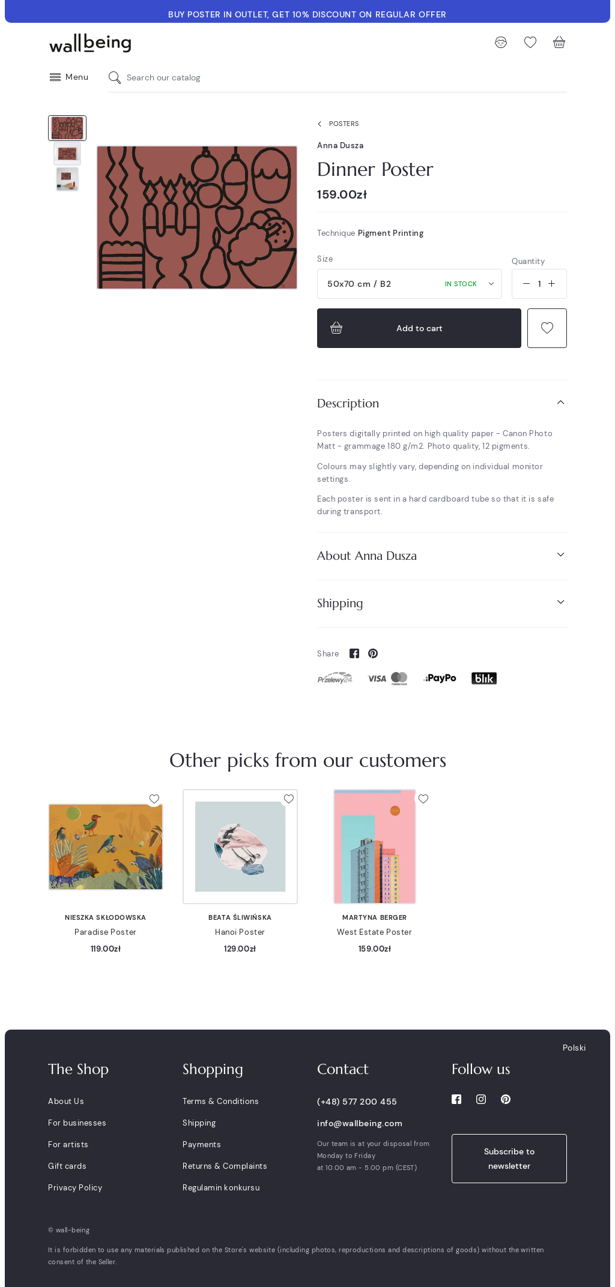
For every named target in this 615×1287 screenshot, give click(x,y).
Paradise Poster (105, 932)
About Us (66, 1101)
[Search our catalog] (118, 77)
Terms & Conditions (221, 1101)
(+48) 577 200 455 (357, 1101)
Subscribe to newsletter (509, 1158)
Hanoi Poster (240, 932)
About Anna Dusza (442, 555)
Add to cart (385, 328)
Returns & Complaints (225, 1166)
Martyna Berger (374, 917)
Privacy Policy (75, 1188)
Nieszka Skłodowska (106, 917)
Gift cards (67, 1166)
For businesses (77, 1123)
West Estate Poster (374, 932)
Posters (335, 124)
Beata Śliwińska (239, 917)
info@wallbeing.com (359, 1123)
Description (442, 403)
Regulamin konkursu (221, 1188)
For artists (68, 1144)
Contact (343, 1069)
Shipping (442, 603)
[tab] (442, 403)
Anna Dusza (340, 145)
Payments (202, 1144)
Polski (574, 1047)
